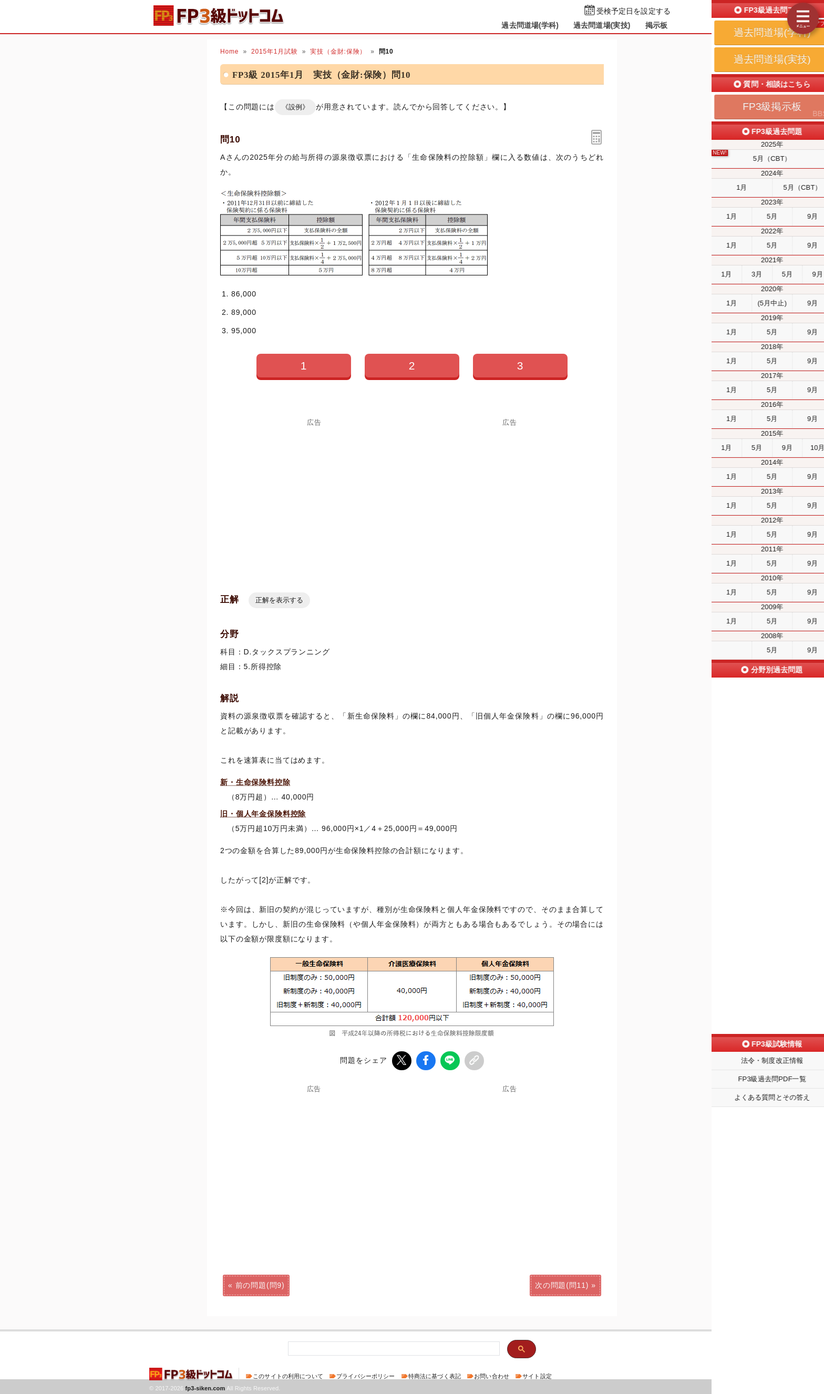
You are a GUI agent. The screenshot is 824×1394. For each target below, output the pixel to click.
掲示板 (656, 25)
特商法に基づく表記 (434, 1375)
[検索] (392, 1348)
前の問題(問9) (260, 1284)
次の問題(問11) (562, 1284)
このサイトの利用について (288, 1375)
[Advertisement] (509, 499)
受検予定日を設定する (633, 11)
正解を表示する (279, 600)
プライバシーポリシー (365, 1375)
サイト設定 (537, 1375)
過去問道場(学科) (530, 25)
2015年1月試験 (274, 51)
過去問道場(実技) (602, 25)
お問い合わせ (491, 1375)
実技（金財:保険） (338, 51)
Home (229, 51)
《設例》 (295, 107)
